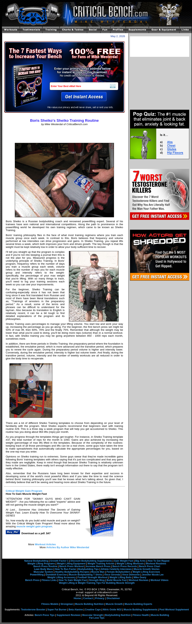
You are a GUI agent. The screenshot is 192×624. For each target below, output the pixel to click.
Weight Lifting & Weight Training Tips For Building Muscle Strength (97, 583)
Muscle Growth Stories (146, 569)
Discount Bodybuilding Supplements (91, 560)
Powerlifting (37, 574)
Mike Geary (140, 577)
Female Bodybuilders (118, 572)
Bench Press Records (124, 566)
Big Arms (140, 560)
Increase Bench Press (98, 566)
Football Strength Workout (92, 577)
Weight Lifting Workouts (130, 563)
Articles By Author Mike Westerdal (67, 547)
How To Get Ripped (158, 560)
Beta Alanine (76, 609)
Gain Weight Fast (123, 560)
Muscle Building (160, 615)
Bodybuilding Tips (88, 569)
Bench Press (32, 580)
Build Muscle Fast (117, 580)
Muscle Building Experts (138, 604)
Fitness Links (49, 580)
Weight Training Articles (101, 563)
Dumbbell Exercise (56, 574)
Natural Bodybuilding (36, 560)
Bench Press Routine (45, 566)
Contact (88, 598)
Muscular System (43, 572)
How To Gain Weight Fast (73, 580)
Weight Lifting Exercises (146, 572)
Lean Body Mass (43, 569)
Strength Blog (96, 580)
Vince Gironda (112, 574)
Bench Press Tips (45, 615)
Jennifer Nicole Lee (153, 574)
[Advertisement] (64, 134)
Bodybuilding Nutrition (118, 615)
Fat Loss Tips (96, 618)
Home (77, 598)
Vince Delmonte (131, 574)
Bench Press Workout (71, 566)
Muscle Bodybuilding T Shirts (85, 574)
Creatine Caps (93, 609)
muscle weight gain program (34, 526)
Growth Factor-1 (59, 560)
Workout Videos (159, 580)
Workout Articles (45, 544)
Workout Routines (156, 563)
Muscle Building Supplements (140, 609)
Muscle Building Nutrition (89, 604)
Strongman (66, 604)
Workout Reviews (139, 580)
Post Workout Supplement (174, 609)
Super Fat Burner (57, 609)
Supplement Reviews (68, 615)
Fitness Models (50, 604)
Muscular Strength (92, 615)
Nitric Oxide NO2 (112, 609)
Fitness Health (141, 615)
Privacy (99, 598)
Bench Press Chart (149, 566)
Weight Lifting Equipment (71, 563)
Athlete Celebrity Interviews (116, 569)
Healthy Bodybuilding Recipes (72, 572)
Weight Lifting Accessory (61, 577)
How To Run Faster (65, 569)
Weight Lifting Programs (41, 563)
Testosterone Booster (33, 609)
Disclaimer (113, 598)
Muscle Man (97, 572)
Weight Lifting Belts (120, 577)
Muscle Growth (114, 604)
